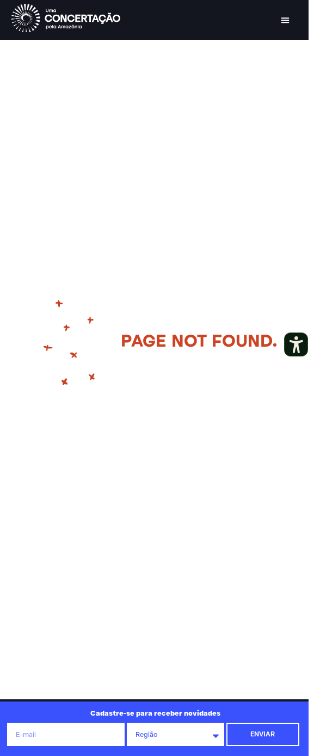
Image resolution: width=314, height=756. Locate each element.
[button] (285, 20)
